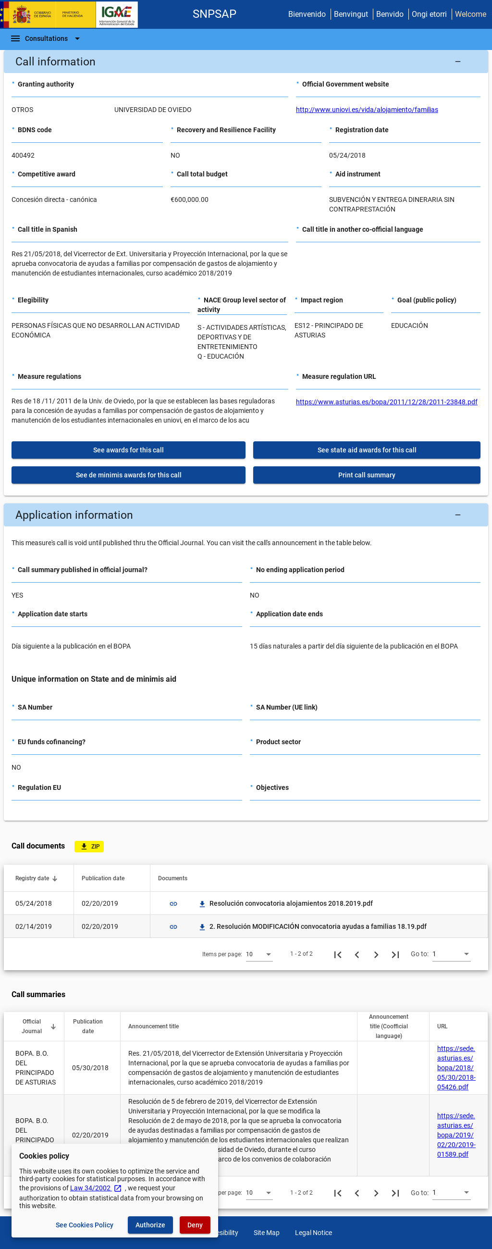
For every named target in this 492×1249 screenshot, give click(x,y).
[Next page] (376, 953)
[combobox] (259, 954)
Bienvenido (307, 14)
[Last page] (395, 953)
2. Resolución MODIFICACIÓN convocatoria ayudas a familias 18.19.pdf (312, 926)
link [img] (173, 903)
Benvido (390, 14)
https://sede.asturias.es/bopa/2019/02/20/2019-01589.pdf (456, 1135)
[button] (246, 61)
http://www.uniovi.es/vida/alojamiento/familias (367, 109)
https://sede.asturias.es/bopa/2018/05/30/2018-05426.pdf (456, 1068)
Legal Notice (313, 1233)
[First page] (337, 953)
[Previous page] (357, 953)
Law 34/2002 (96, 1188)
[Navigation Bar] (46, 38)
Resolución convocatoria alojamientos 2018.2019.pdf (285, 903)
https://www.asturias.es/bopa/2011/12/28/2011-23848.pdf (387, 402)
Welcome (470, 14)
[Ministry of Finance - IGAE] (73, 14)
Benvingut (351, 14)
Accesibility (221, 1233)
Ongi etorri (429, 14)
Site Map (267, 1233)
